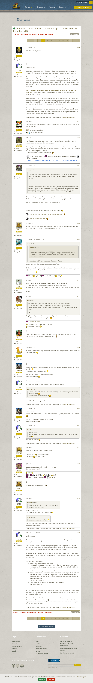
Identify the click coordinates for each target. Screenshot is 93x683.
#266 (78, 223)
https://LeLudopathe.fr (68, 117)
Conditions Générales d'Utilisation (67, 645)
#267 (78, 239)
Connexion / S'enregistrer (82, 7)
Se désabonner (52, 667)
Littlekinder (19, 54)
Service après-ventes (67, 653)
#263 (78, 121)
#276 (78, 447)
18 (59, 40)
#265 (78, 165)
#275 (78, 425)
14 (43, 40)
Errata (38, 651)
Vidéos (38, 644)
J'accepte (42, 679)
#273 (78, 381)
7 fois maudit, (35, 321)
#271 (78, 347)
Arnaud (19, 70)
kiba (19, 172)
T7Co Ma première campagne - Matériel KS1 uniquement (46, 214)
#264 (78, 137)
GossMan (19, 370)
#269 (78, 296)
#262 (78, 64)
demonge (19, 354)
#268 (78, 280)
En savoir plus (81, 677)
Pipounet (19, 127)
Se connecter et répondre (46, 627)
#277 (78, 463)
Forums (52, 7)
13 (39, 40)
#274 (78, 408)
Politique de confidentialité (69, 648)
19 (63, 40)
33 (74, 40)
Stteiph (19, 337)
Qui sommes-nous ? (66, 641)
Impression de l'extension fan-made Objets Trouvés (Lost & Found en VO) (45, 29)
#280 (78, 532)
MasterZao (19, 144)
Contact (62, 650)
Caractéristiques (17, 646)
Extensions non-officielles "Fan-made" (32, 34)
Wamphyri (19, 246)
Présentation (16, 641)
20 (67, 40)
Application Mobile (42, 653)
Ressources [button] (41, 7)
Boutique (62, 7)
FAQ (37, 641)
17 (55, 40)
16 (51, 40)
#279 (78, 498)
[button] (72, 2)
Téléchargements (41, 648)
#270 (78, 331)
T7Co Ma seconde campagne (38, 218)
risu (19, 286)
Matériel (14, 648)
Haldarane (19, 453)
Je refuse (51, 679)
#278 (78, 482)
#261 (78, 47)
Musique (39, 646)
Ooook (19, 302)
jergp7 (19, 229)
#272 (78, 364)
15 (47, 40)
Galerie (14, 651)
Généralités (49, 34)
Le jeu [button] (28, 7)
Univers (14, 644)
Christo (19, 470)
